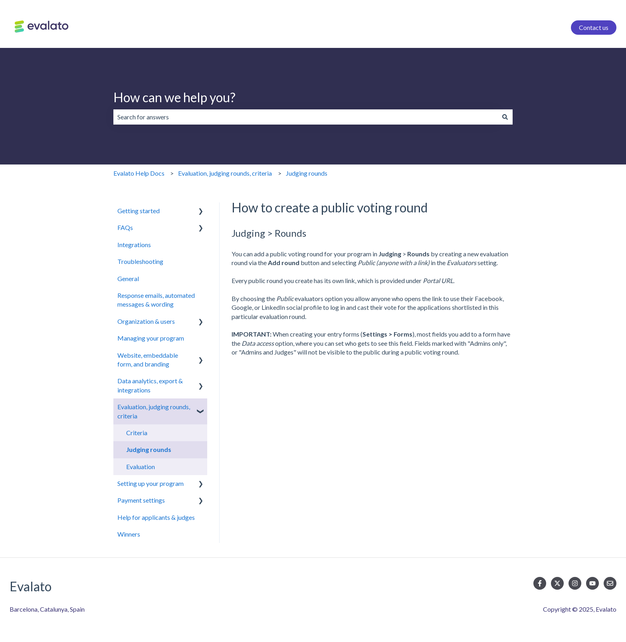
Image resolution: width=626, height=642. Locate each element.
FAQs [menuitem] (125, 227)
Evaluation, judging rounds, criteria (225, 173)
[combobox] (305, 117)
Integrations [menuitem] (134, 244)
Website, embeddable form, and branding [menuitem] (147, 359)
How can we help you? (174, 97)
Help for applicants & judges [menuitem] (156, 517)
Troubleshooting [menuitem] (140, 261)
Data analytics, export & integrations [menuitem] (150, 385)
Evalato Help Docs (138, 173)
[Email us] (610, 583)
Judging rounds (306, 173)
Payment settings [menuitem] (141, 500)
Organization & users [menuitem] (146, 321)
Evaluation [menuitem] (140, 466)
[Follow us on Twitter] (557, 583)
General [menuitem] (128, 278)
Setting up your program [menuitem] (150, 483)
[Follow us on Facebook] (539, 583)
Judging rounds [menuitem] (148, 449)
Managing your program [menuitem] (150, 338)
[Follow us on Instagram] (575, 583)
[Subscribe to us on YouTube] (592, 583)
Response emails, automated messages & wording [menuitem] (156, 299)
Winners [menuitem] (128, 534)
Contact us (593, 27)
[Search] (505, 117)
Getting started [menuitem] (138, 210)
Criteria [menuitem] (136, 432)
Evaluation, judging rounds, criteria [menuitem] (153, 411)
